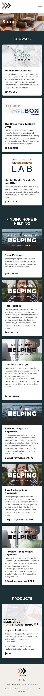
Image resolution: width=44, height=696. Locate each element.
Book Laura (9, 689)
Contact (17, 689)
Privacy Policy (27, 689)
